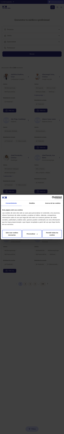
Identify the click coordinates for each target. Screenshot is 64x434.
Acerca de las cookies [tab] (52, 203)
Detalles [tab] (32, 203)
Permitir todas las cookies (52, 234)
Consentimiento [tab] (11, 203)
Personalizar (32, 234)
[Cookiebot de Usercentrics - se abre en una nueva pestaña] (53, 197)
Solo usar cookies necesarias (12, 234)
